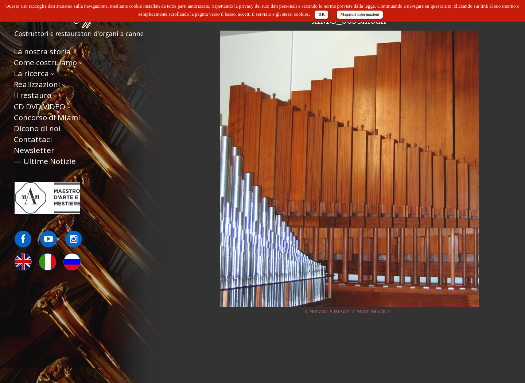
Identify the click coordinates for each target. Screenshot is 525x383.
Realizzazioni (37, 84)
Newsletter (34, 150)
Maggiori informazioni (360, 14)
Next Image (371, 311)
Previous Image (329, 311)
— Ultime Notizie (45, 161)
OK (321, 14)
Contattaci (33, 139)
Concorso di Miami (47, 117)
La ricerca (31, 73)
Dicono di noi (37, 128)
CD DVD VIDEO (39, 106)
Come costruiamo (45, 62)
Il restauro (32, 95)
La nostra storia (42, 51)
